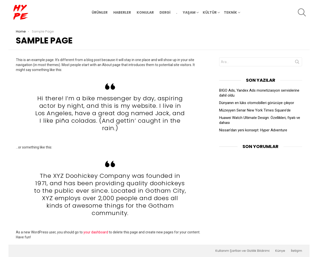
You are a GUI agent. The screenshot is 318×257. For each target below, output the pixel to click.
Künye (280, 251)
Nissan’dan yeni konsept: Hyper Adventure (253, 130)
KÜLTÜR (210, 13)
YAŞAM (189, 13)
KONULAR (145, 12)
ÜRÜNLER (100, 12)
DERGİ (164, 12)
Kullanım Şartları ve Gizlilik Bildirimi (242, 251)
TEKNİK (230, 13)
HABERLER (122, 12)
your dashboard (95, 232)
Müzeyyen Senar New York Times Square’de (255, 110)
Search (297, 62)
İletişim (296, 251)
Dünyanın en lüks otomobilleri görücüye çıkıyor (256, 103)
